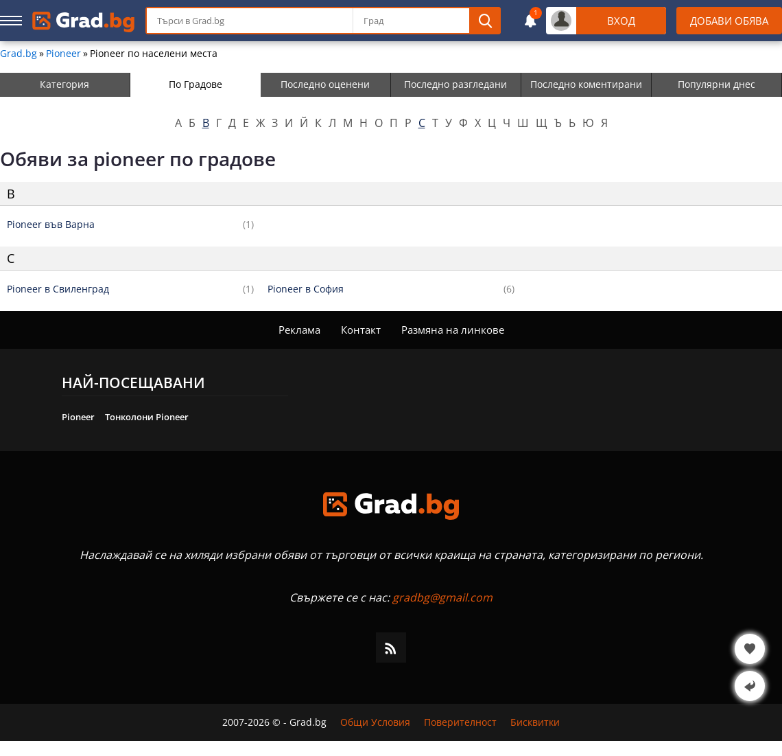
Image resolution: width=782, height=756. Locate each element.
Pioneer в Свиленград (58, 289)
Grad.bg (18, 53)
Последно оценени (325, 84)
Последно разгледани (455, 84)
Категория (64, 84)
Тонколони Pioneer (147, 417)
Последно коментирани (586, 84)
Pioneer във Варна (51, 224)
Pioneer (63, 53)
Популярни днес (716, 84)
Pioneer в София (306, 289)
